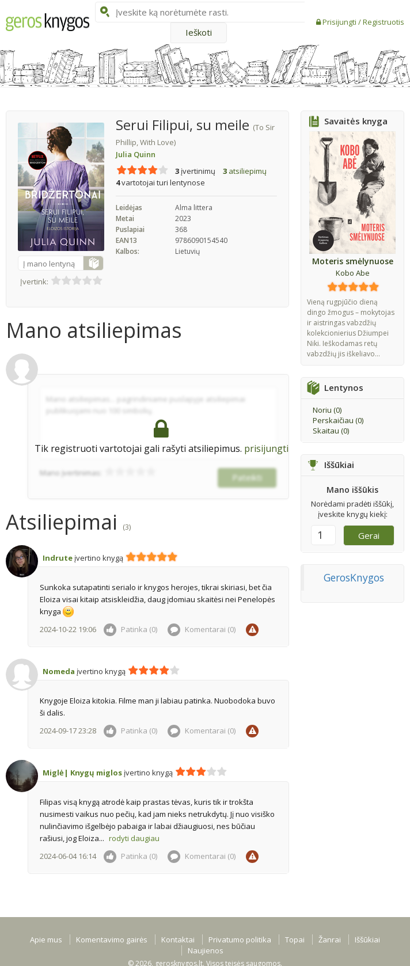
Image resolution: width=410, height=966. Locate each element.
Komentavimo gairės (111, 939)
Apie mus (46, 939)
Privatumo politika (239, 939)
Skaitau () (331, 430)
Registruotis (383, 22)
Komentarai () (202, 629)
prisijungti (266, 448)
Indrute (58, 558)
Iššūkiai (367, 939)
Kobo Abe (353, 273)
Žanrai (329, 939)
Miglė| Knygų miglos (82, 772)
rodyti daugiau (134, 838)
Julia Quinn (135, 154)
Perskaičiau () (338, 420)
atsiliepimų (245, 171)
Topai (295, 939)
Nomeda (59, 671)
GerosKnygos (354, 577)
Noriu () (327, 410)
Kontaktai (178, 939)
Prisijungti (340, 22)
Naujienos (205, 950)
